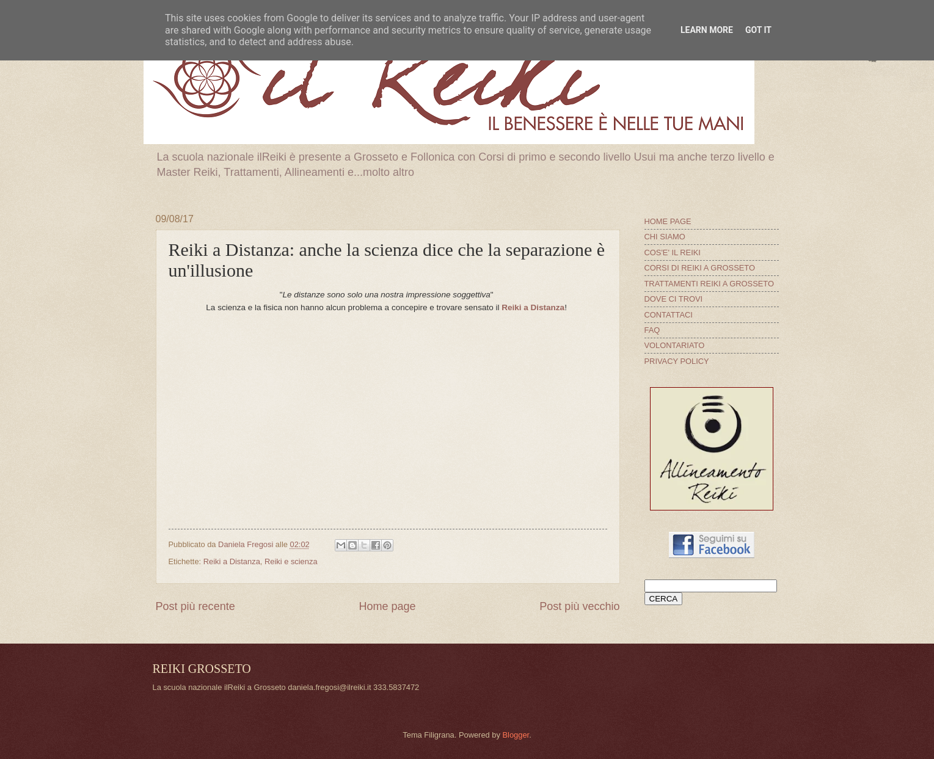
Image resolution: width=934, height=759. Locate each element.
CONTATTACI (668, 314)
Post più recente (195, 606)
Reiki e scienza (291, 561)
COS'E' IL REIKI (672, 252)
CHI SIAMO (664, 236)
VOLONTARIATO (674, 345)
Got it (758, 30)
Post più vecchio (579, 606)
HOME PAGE (667, 221)
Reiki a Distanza (533, 307)
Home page (387, 606)
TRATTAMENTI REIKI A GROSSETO (709, 283)
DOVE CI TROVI (673, 298)
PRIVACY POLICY (676, 361)
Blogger (515, 734)
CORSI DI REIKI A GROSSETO (700, 267)
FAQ (652, 330)
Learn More (706, 30)
